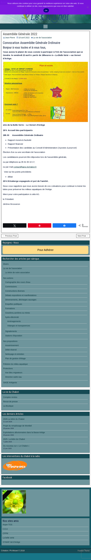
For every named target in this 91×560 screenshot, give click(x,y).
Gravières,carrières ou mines (17, 313)
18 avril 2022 (24, 38)
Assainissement (12, 345)
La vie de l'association (42, 38)
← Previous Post (10, 236)
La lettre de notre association (17, 272)
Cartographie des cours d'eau (17, 282)
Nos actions (8, 278)
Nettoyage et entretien (14, 354)
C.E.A (5, 529)
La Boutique (8, 406)
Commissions (11, 286)
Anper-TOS (7, 524)
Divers (6, 264)
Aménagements (14, 321)
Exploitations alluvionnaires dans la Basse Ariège (24, 432)
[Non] (87, 7)
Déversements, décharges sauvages (20, 300)
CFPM (5, 533)
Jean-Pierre (10, 38)
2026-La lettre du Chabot (13, 419)
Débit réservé (11, 350)
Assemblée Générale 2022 (20, 34)
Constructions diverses (15, 291)
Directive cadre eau (13, 377)
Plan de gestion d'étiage (15, 358)
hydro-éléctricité (12, 317)
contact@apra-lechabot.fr (25, 167)
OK (46, 10)
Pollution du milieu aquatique (15, 364)
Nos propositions (10, 341)
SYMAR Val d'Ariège (11, 542)
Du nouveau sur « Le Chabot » (16, 446)
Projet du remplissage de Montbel (17, 426)
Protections (8, 368)
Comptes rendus (10, 397)
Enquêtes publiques (13, 304)
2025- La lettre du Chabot (14, 439)
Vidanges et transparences (18, 326)
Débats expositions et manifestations (20, 295)
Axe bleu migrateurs (13, 372)
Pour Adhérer (45, 249)
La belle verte (8, 538)
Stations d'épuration (13, 336)
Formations (10, 308)
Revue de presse (10, 401)
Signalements (11, 331)
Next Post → (83, 236)
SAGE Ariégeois (10, 382)
